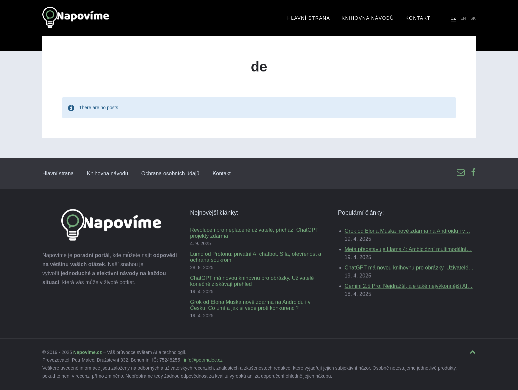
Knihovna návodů (107, 173)
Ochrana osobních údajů (170, 173)
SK (473, 18)
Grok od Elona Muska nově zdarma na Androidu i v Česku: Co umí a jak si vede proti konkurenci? (250, 305)
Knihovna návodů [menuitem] (368, 18)
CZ (453, 18)
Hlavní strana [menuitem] (308, 18)
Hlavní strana (58, 173)
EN (463, 18)
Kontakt (222, 173)
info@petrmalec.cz (203, 360)
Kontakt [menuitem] (417, 18)
